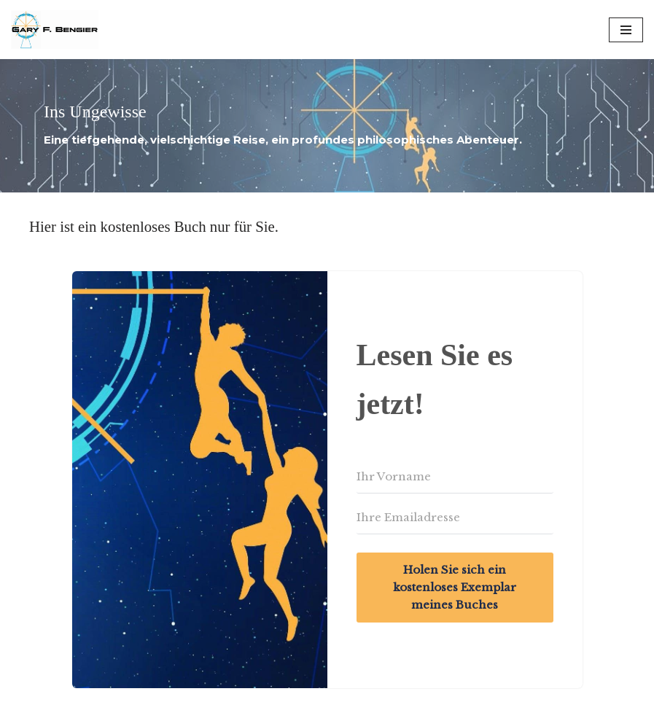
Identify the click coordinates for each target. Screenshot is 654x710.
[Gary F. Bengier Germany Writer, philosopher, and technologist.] (54, 29)
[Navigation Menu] (626, 29)
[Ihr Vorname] (455, 477)
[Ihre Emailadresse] (455, 517)
